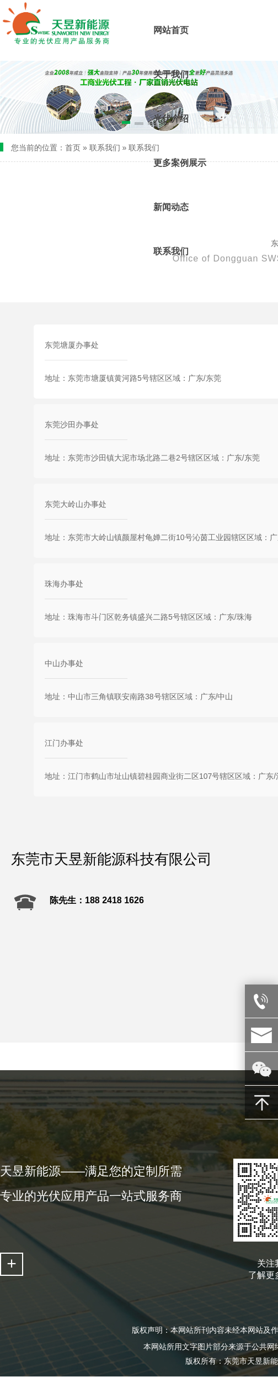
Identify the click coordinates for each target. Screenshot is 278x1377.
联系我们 (104, 147)
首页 (73, 147)
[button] (113, 124)
